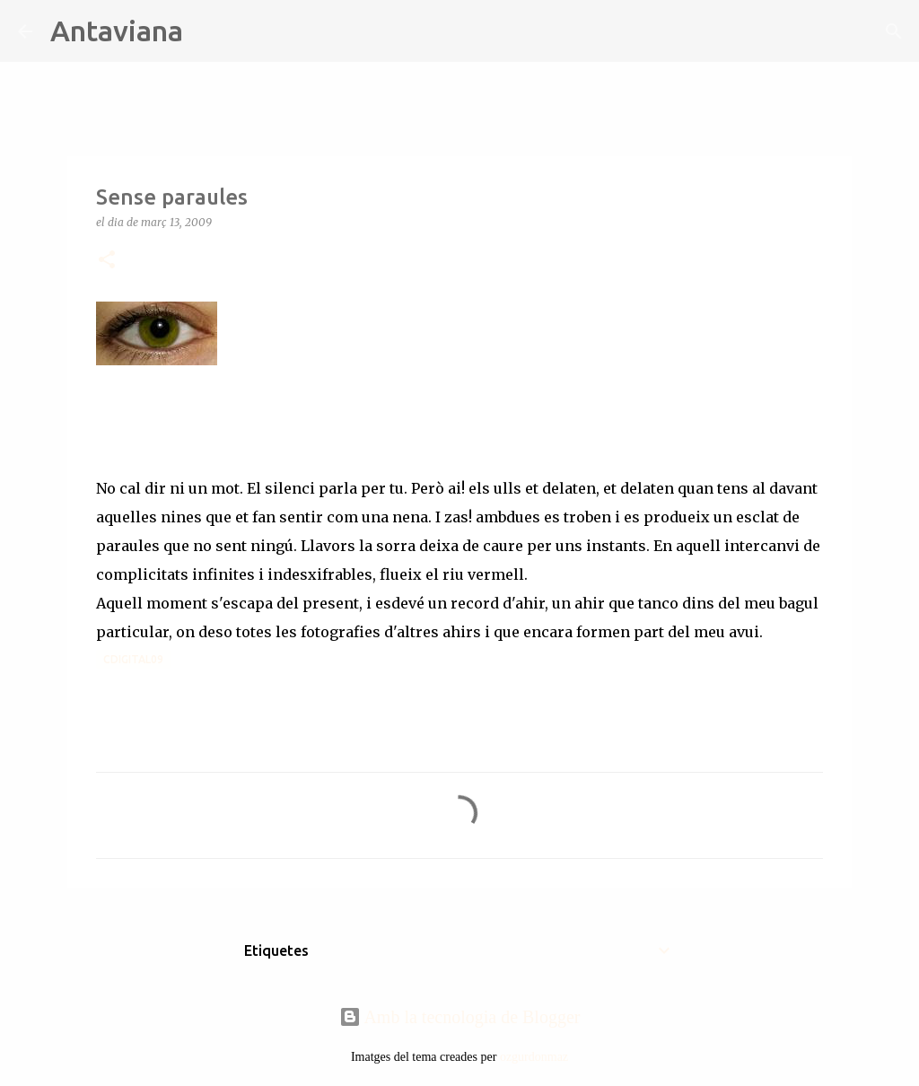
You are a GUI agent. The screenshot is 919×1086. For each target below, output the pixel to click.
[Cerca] (208, 31)
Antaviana (116, 30)
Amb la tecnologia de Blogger (460, 1017)
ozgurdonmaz (534, 1057)
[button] (107, 261)
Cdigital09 (133, 659)
